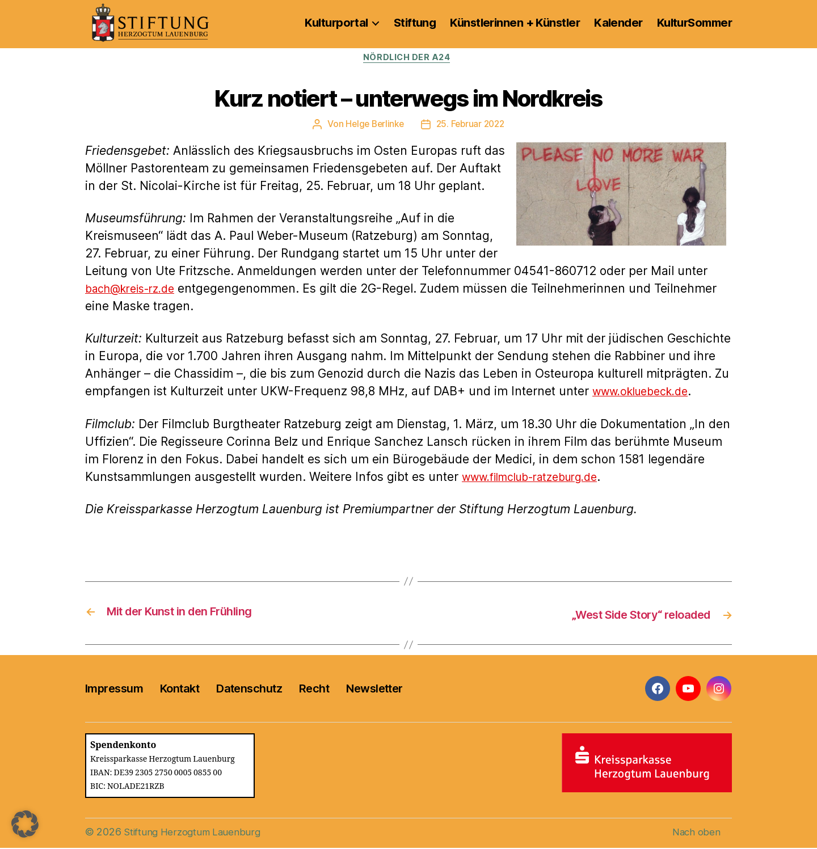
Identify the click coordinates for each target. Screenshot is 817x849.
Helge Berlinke (372, 126)
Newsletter (374, 689)
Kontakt (179, 689)
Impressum (114, 689)
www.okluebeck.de (646, 393)
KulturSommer (694, 22)
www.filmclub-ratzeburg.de (539, 478)
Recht (314, 689)
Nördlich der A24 (408, 59)
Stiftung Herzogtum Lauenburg (195, 833)
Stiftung (415, 22)
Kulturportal (336, 22)
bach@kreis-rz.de (135, 290)
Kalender (618, 22)
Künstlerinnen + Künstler (515, 22)
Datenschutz (249, 689)
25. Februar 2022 (472, 126)
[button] (25, 824)
